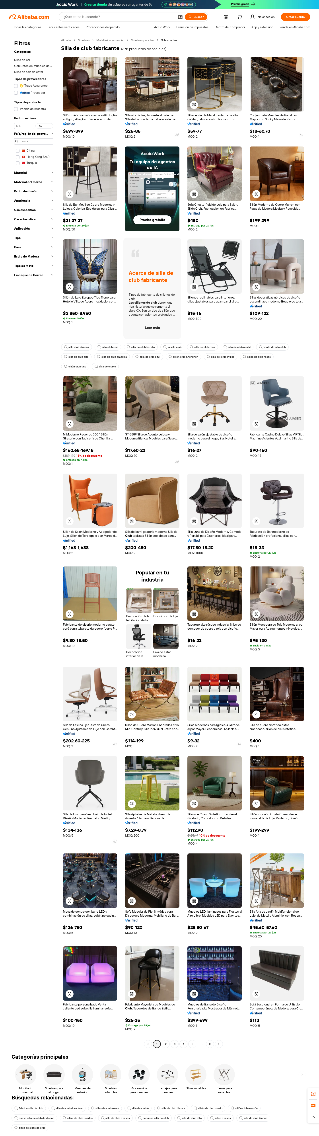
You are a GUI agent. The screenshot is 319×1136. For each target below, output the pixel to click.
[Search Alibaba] (118, 16)
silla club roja (107, 347)
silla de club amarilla (112, 357)
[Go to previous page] (148, 1044)
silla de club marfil (237, 347)
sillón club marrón (244, 1108)
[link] (313, 1094)
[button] (180, 17)
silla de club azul (147, 357)
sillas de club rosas (257, 357)
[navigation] (34, 542)
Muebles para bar (142, 40)
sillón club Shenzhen (183, 357)
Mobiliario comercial (110, 40)
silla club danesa (76, 347)
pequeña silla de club (153, 1118)
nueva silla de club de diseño (34, 1118)
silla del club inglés (220, 357)
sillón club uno (75, 366)
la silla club (172, 347)
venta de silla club (272, 347)
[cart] (240, 17)
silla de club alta (76, 357)
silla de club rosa (202, 347)
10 (210, 1044)
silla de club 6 (105, 366)
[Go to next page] (219, 1044)
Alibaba (66, 40)
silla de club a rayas (115, 1118)
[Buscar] (196, 16)
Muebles (84, 40)
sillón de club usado (208, 1108)
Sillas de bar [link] (169, 40)
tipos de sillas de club (29, 1128)
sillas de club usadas (78, 1118)
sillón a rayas (220, 1118)
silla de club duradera (67, 1108)
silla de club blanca (171, 1108)
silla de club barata (141, 347)
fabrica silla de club (28, 1108)
